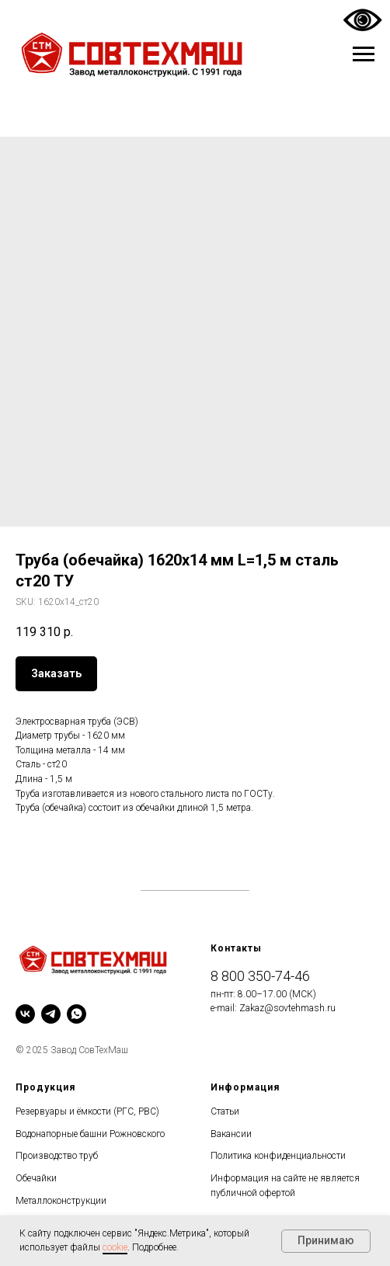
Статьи (225, 1111)
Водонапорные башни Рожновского (90, 1134)
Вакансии (231, 1134)
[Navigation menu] (363, 54)
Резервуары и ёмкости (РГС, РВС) (87, 1111)
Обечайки (36, 1178)
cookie (115, 1247)
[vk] (25, 1014)
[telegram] (51, 1014)
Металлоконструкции (61, 1200)
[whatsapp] (76, 1014)
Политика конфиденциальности (278, 1155)
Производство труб (57, 1155)
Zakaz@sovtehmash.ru (287, 1008)
